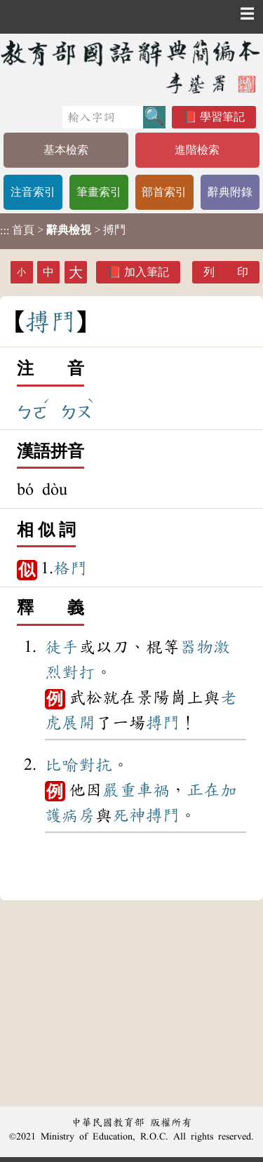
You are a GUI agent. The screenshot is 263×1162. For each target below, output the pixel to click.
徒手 (62, 647)
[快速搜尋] (102, 117)
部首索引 (164, 192)
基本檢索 (65, 150)
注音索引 (33, 192)
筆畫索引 (98, 192)
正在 (203, 790)
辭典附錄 (230, 192)
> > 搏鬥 (63, 230)
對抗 (95, 764)
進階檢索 (197, 150)
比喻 (62, 764)
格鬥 (70, 568)
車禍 (153, 790)
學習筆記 (222, 117)
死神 (129, 815)
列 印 (225, 272)
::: (4, 231)
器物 (196, 647)
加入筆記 (146, 272)
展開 (78, 722)
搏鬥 (163, 722)
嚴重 (119, 790)
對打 (78, 672)
